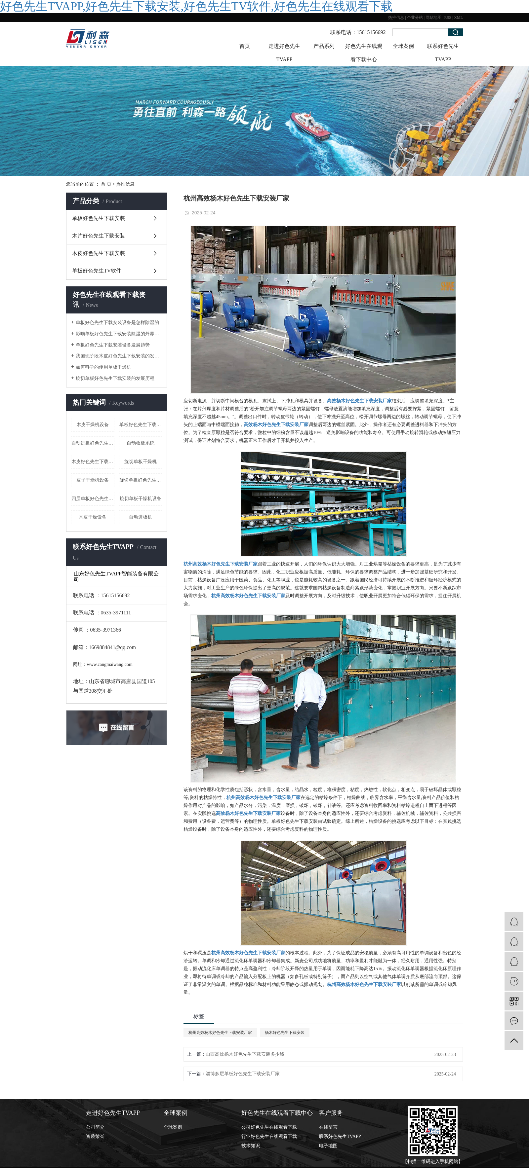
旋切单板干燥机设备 (140, 498)
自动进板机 (140, 517)
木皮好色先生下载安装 (98, 253)
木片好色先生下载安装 (98, 235)
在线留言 (328, 1127)
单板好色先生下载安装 (98, 218)
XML (458, 17)
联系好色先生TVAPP (443, 52)
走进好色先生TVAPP (284, 52)
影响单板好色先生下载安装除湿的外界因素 (119, 333)
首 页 (106, 184)
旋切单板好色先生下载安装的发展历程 (115, 378)
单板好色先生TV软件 (96, 271)
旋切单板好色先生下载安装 (140, 480)
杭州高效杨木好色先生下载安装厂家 (220, 1032)
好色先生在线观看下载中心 (363, 52)
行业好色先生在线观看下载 (269, 1136)
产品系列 (324, 46)
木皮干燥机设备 (92, 424)
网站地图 (433, 17)
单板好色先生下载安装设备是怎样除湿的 (117, 322)
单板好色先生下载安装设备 (140, 424)
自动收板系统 (140, 443)
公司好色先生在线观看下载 (269, 1127)
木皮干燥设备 (92, 517)
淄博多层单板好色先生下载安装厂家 (243, 1073)
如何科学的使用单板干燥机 (103, 367)
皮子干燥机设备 (92, 480)
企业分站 (415, 17)
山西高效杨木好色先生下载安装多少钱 (245, 1054)
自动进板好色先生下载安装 (92, 443)
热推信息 (396, 17)
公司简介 (95, 1127)
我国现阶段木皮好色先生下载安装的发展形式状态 (119, 355)
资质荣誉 (95, 1136)
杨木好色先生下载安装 (285, 1032)
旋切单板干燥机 (140, 461)
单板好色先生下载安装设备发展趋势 (113, 345)
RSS (447, 17)
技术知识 (250, 1145)
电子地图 (328, 1145)
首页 (244, 46)
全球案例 (403, 46)
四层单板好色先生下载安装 (92, 498)
